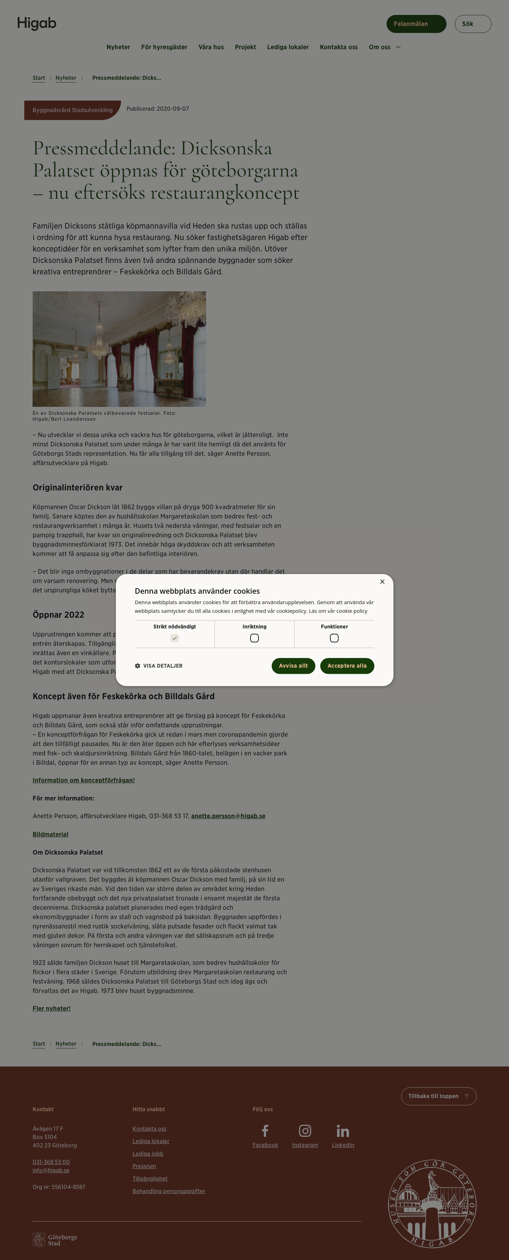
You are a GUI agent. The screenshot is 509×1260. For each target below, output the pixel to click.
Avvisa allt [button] (293, 665)
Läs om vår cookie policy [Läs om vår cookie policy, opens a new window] (338, 610)
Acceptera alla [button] (347, 665)
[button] (159, 666)
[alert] (254, 630)
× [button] (382, 582)
